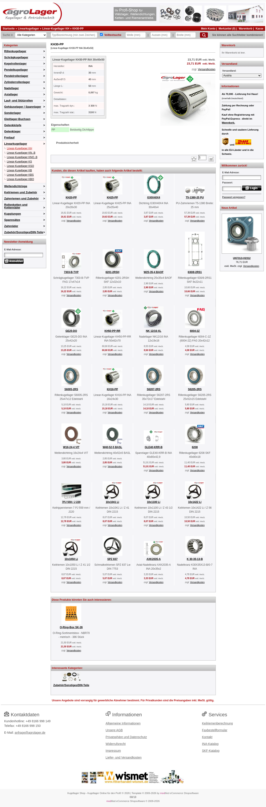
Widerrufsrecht (116, 744)
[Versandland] (241, 76)
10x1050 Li (71, 559)
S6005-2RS (71, 389)
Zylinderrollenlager (17, 82)
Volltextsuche (112, 35)
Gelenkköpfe (12, 125)
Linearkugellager (28, 28)
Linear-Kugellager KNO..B (22, 157)
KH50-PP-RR (112, 330)
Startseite (9, 28)
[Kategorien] (30, 35)
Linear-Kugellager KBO (20, 179)
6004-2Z (195, 330)
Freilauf (9, 137)
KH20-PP (71, 197)
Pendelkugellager (16, 69)
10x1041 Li (112, 502)
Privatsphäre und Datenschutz (126, 737)
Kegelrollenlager (15, 63)
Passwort (227, 182)
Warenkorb (245, 28)
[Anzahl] (202, 157)
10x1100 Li (153, 502)
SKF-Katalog (210, 750)
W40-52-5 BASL (112, 447)
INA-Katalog (210, 744)
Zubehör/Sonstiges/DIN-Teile (23, 232)
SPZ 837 (112, 559)
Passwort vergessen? (233, 197)
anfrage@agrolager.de (30, 732)
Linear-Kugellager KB (19, 170)
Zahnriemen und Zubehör (21, 198)
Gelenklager (12, 131)
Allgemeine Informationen (123, 723)
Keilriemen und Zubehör (20, 192)
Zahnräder (11, 226)
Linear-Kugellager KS (19, 161)
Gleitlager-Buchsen (17, 119)
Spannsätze (12, 220)
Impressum (113, 750)
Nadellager (11, 88)
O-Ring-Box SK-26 (71, 627)
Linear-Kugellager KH (55, 28)
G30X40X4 (153, 197)
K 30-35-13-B (195, 559)
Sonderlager (12, 112)
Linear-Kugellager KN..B (21, 152)
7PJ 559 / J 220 (71, 502)
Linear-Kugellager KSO (20, 166)
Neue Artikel (229, 207)
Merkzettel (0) (227, 28)
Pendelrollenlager (16, 76)
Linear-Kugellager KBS (20, 174)
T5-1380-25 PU (195, 197)
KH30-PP (78, 28)
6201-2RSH (112, 272)
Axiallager (11, 94)
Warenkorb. (228, 122)
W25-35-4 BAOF (153, 272)
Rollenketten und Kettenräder (15, 206)
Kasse (259, 28)
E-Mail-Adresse (12, 249)
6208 (195, 447)
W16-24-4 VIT (71, 447)
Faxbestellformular (214, 730)
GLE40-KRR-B (154, 447)
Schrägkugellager (16, 57)
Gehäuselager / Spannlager (22, 106)
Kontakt (207, 737)
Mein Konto (208, 28)
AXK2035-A (153, 559)
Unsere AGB (114, 730)
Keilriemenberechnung (217, 723)
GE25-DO (71, 330)
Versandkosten (206, 69)
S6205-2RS (194, 389)
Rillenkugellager (15, 51)
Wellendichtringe (15, 186)
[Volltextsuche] (101, 34)
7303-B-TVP (71, 272)
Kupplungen (12, 213)
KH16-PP (112, 389)
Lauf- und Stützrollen (18, 100)
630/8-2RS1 (195, 272)
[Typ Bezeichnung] (74, 35)
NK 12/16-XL (153, 330)
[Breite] (186, 35)
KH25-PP (112, 197)
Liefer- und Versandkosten (124, 757)
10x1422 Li (194, 502)
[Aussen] (160, 35)
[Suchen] (204, 35)
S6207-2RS (153, 389)
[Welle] (136, 35)
